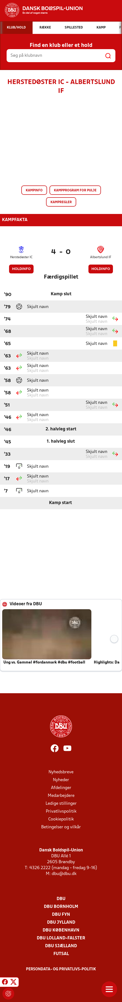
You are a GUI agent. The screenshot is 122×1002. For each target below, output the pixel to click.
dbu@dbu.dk (64, 874)
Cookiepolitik (61, 819)
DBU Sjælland (61, 946)
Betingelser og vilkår (61, 827)
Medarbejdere (61, 796)
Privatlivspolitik (61, 811)
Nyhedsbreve (61, 772)
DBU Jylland (61, 922)
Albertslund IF (100, 257)
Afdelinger (61, 788)
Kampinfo (34, 190)
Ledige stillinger (61, 804)
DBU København (61, 930)
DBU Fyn (61, 915)
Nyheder (61, 780)
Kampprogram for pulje (75, 190)
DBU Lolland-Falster (61, 938)
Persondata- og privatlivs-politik (61, 969)
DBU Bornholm (61, 907)
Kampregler (61, 202)
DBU (61, 899)
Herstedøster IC (21, 257)
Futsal (61, 954)
